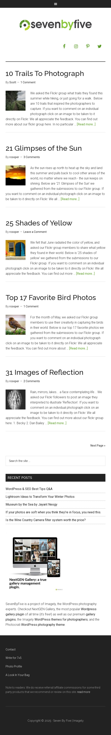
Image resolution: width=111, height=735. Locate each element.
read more (83, 692)
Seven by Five (55, 25)
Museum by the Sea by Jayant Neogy (31, 504)
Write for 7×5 (14, 657)
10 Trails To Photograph (45, 73)
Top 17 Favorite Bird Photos (51, 297)
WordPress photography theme (43, 625)
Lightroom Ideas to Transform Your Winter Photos (40, 497)
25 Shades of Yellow (39, 223)
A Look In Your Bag (17, 675)
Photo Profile (14, 666)
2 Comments (32, 381)
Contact (11, 649)
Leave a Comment (35, 231)
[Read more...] (86, 124)
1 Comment (28, 82)
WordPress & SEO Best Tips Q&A (29, 489)
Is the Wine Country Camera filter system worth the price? (46, 520)
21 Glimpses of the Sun (44, 148)
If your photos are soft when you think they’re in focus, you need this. (53, 512)
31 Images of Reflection (44, 372)
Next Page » (97, 445)
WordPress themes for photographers (61, 619)
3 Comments (32, 157)
